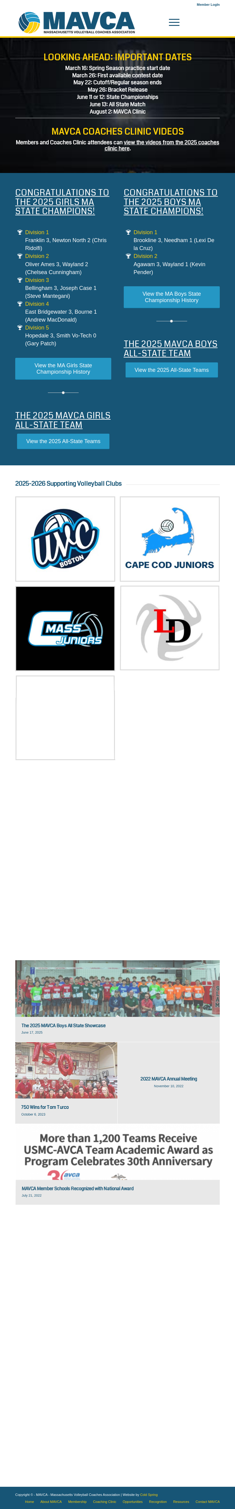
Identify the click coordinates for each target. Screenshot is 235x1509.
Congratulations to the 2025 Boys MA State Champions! (171, 202)
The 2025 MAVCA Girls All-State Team (63, 420)
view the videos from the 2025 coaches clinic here (162, 146)
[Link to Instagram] (196, 22)
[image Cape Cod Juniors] (172, 541)
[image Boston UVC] (67, 541)
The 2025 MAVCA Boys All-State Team (171, 349)
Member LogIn (208, 4)
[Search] (157, 22)
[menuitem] (207, 4)
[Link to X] (215, 22)
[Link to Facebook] (206, 22)
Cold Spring (149, 1495)
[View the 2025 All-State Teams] (63, 441)
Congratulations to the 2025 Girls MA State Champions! (62, 202)
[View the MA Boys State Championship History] (172, 297)
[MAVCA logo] (76, 22)
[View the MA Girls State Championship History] (63, 369)
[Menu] (171, 22)
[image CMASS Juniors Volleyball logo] (67, 631)
